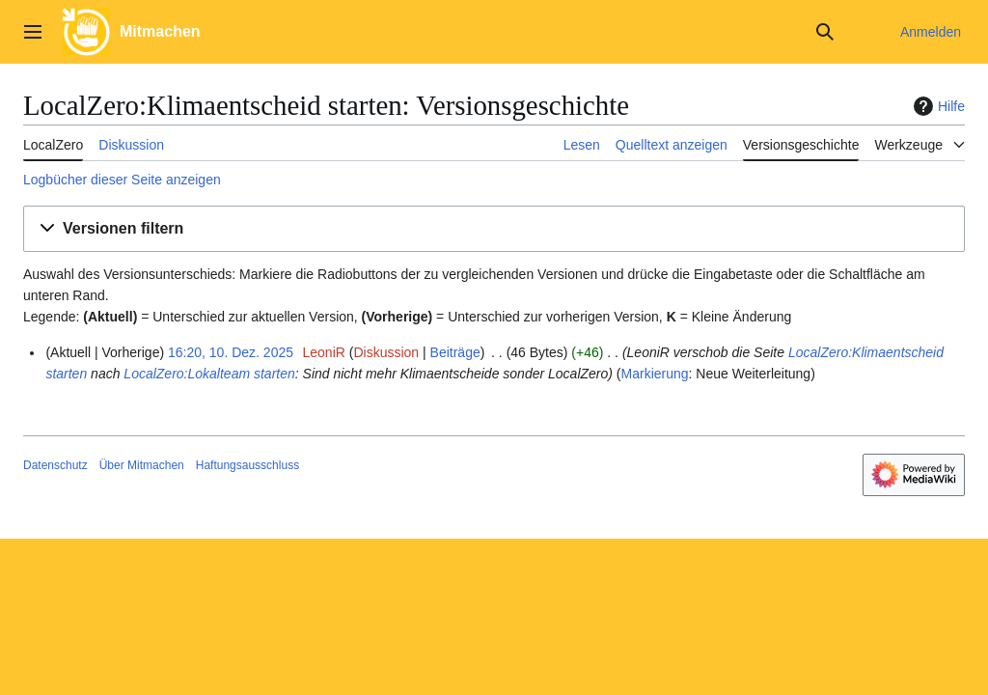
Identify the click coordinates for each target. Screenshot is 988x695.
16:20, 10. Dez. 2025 (230, 352)
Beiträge (455, 352)
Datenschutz (55, 465)
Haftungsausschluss (247, 465)
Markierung (655, 373)
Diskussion (386, 352)
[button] (494, 229)
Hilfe (937, 106)
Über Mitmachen (141, 465)
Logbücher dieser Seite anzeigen (122, 179)
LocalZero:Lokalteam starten (209, 373)
